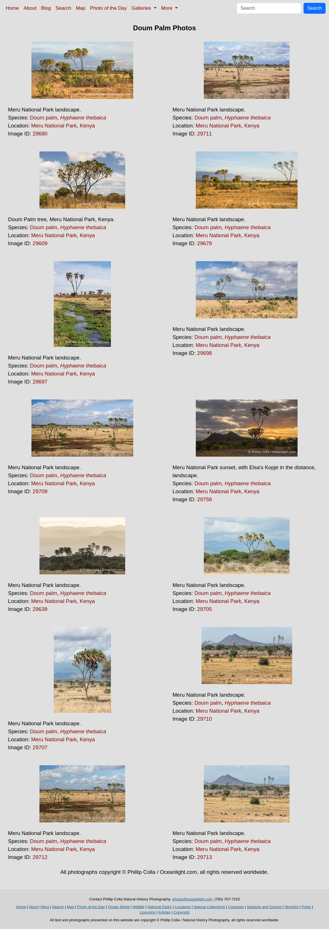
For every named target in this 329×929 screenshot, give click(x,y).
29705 (204, 609)
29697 (40, 382)
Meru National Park (54, 126)
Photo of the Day (108, 8)
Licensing (147, 912)
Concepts (236, 907)
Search (63, 8)
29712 (40, 857)
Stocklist (291, 907)
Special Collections (209, 907)
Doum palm (43, 118)
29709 (40, 491)
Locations (183, 907)
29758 (204, 499)
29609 (40, 243)
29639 (40, 609)
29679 (204, 243)
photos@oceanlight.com (192, 899)
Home (12, 8)
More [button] (167, 8)
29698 (204, 353)
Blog (46, 8)
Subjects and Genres (264, 907)
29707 (40, 747)
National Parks (159, 907)
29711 (204, 134)
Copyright (182, 912)
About (29, 8)
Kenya (87, 126)
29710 (204, 719)
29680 (40, 134)
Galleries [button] (141, 8)
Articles (164, 912)
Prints (306, 907)
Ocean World (118, 907)
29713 (204, 857)
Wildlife (139, 907)
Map (80, 8)
